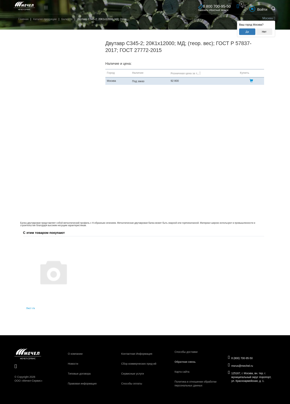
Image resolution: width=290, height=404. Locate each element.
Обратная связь (185, 361)
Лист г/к (30, 308)
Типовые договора (79, 373)
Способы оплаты (131, 383)
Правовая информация (82, 383)
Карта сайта (182, 371)
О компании (75, 353)
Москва (268, 18)
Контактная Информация (136, 353)
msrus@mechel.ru (242, 365)
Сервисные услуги (132, 373)
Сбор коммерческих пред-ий (138, 363)
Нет (264, 31)
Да (247, 31)
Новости (73, 363)
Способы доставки (186, 351)
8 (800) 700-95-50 (242, 357)
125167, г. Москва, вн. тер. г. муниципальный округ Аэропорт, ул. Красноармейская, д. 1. (251, 378)
